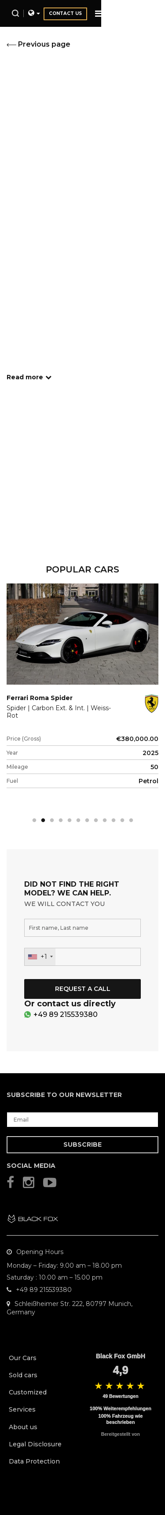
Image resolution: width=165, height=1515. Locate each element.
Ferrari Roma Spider (40, 698)
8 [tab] (96, 820)
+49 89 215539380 (65, 1014)
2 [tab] (43, 820)
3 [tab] (52, 820)
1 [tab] (34, 820)
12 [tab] (131, 820)
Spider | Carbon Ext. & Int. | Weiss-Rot (59, 711)
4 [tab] (60, 820)
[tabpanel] (82, 698)
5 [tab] (69, 820)
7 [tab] (87, 820)
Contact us (121, 13)
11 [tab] (122, 820)
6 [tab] (78, 820)
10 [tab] (113, 820)
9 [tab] (104, 820)
